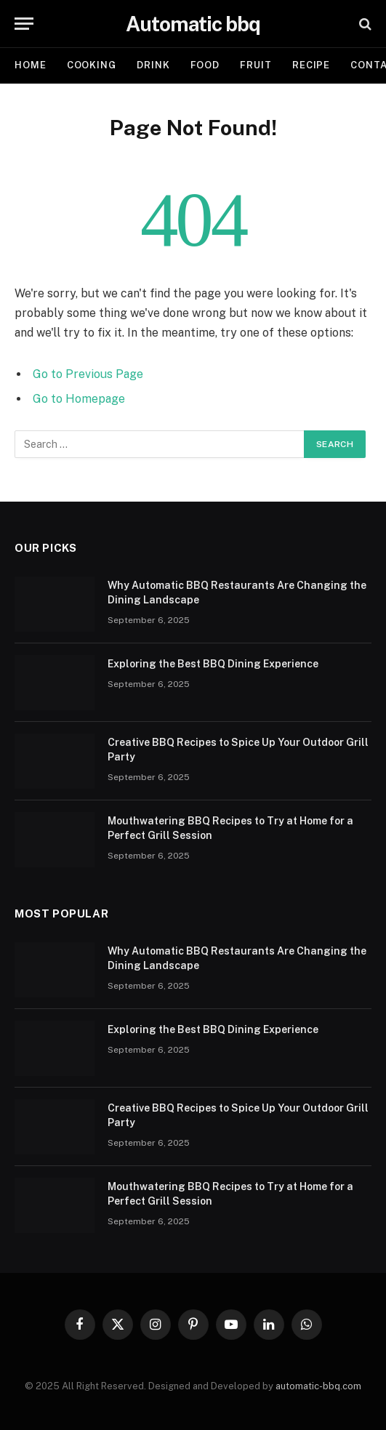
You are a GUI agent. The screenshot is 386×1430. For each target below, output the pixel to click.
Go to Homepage (79, 399)
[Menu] (24, 23)
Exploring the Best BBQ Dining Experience (213, 664)
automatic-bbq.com (318, 1386)
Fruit (256, 65)
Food (205, 65)
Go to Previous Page (88, 374)
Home (31, 65)
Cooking (91, 65)
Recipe (311, 65)
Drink (153, 65)
